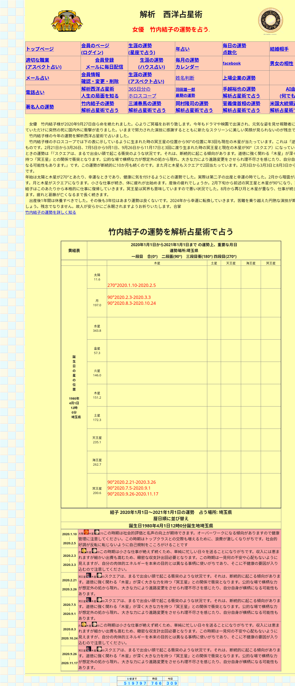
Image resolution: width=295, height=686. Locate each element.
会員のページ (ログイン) (95, 49)
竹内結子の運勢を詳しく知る (50, 212)
